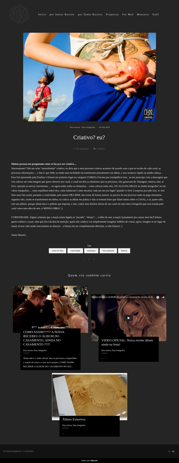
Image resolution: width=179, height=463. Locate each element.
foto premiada (108, 251)
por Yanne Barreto (90, 14)
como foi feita (57, 251)
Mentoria (143, 14)
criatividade (75, 251)
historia (124, 251)
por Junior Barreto (62, 14)
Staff (155, 14)
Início (42, 14)
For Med (128, 14)
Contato (28, 451)
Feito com (89, 460)
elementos (91, 251)
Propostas (112, 14)
